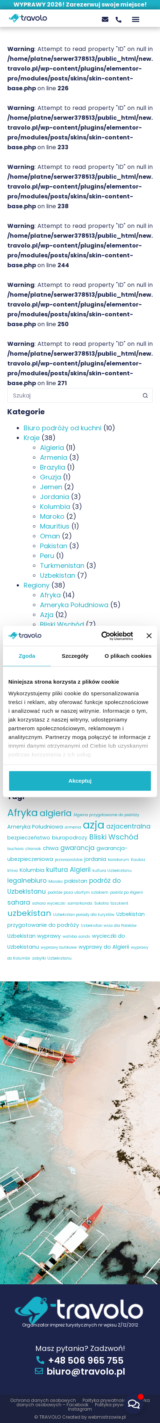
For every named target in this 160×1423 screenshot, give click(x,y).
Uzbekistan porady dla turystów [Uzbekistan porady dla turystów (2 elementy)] (84, 914)
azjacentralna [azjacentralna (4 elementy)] (128, 826)
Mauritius (54, 526)
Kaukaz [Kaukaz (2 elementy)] (138, 859)
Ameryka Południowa (74, 604)
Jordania (54, 496)
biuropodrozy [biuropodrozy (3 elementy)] (69, 837)
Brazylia (52, 467)
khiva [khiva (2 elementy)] (12, 870)
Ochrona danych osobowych (43, 1400)
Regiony (36, 585)
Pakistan (53, 545)
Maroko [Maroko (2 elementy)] (55, 881)
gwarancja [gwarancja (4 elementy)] (77, 847)
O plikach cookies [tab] (128, 656)
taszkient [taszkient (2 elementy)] (119, 903)
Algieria (52, 447)
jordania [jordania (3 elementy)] (95, 859)
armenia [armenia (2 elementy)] (73, 827)
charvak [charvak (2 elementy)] (33, 848)
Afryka (50, 595)
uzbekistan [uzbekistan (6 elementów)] (29, 913)
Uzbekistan (57, 575)
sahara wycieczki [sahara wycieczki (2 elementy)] (48, 903)
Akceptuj (79, 781)
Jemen (51, 486)
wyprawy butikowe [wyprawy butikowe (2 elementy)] (59, 947)
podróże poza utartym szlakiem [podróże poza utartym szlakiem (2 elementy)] (78, 892)
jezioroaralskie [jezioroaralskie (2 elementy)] (69, 859)
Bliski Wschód (62, 624)
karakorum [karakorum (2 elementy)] (118, 859)
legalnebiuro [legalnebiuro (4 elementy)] (27, 880)
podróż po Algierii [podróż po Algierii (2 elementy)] (126, 892)
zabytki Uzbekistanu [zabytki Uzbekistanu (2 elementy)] (52, 958)
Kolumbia (55, 506)
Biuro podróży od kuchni (62, 427)
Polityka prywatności (106, 1400)
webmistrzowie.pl (107, 1417)
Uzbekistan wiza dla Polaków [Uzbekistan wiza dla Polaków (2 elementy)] (109, 925)
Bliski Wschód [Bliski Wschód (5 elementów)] (114, 837)
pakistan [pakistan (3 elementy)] (75, 881)
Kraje (32, 437)
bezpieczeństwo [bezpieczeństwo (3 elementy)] (28, 837)
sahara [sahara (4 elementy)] (18, 902)
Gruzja (50, 477)
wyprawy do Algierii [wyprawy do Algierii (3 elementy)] (104, 946)
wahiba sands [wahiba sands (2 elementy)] (76, 936)
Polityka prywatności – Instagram (106, 1407)
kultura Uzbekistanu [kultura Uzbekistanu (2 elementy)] (112, 870)
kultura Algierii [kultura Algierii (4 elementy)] (68, 869)
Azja (46, 614)
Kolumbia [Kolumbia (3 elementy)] (32, 870)
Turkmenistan (62, 565)
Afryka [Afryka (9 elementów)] (22, 812)
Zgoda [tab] (27, 656)
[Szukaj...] (72, 395)
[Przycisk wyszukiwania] (145, 395)
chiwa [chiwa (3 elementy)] (51, 848)
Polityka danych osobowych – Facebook (83, 1402)
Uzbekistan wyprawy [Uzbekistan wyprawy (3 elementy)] (34, 936)
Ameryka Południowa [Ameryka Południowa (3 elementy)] (35, 826)
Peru (47, 555)
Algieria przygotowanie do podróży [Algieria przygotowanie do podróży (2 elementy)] (106, 815)
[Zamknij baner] (149, 636)
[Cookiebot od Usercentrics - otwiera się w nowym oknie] (101, 636)
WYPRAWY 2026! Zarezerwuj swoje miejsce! (80, 4)
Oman (50, 536)
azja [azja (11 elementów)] (93, 824)
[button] (136, 19)
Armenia (53, 457)
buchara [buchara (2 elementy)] (15, 848)
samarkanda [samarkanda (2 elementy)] (79, 903)
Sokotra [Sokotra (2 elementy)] (101, 903)
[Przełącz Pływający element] (134, 1404)
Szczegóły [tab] (75, 656)
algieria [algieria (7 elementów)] (56, 813)
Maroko (52, 516)
